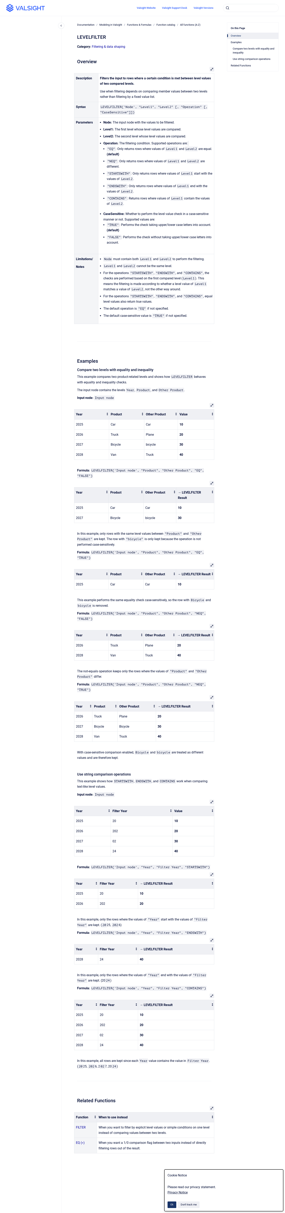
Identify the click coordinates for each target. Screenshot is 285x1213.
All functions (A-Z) (190, 24)
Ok (172, 1204)
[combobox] (250, 8)
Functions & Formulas (139, 24)
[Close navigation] (61, 25)
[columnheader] (91, 414)
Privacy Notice (178, 1192)
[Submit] (227, 8)
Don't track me (189, 1204)
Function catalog (165, 24)
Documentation (85, 24)
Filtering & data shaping (108, 47)
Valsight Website (146, 7)
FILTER (81, 1127)
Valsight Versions (203, 7)
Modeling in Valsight (110, 24)
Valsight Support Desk (174, 7)
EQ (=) (80, 1143)
